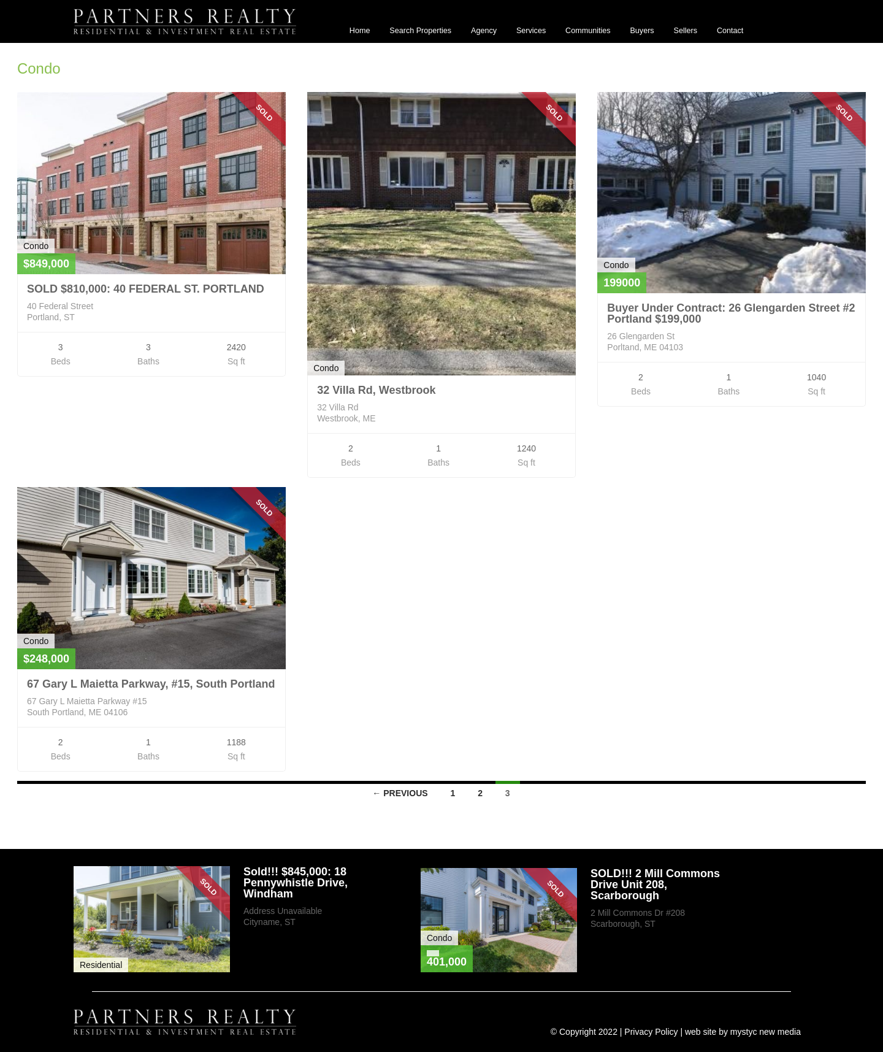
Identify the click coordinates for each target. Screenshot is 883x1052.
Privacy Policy (651, 1032)
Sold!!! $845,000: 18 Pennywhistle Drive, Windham (295, 883)
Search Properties (420, 30)
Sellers (686, 30)
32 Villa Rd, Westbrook (376, 390)
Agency (484, 30)
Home (360, 30)
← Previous (399, 793)
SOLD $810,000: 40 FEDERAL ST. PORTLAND (145, 289)
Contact (730, 30)
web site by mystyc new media (743, 1032)
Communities (587, 30)
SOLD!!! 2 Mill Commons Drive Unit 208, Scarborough (655, 884)
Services (531, 30)
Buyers (642, 30)
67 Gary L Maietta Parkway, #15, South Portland (151, 684)
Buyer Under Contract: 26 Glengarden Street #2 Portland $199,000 (731, 313)
